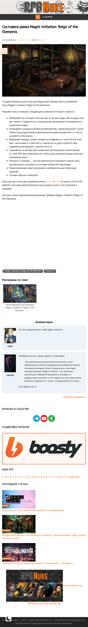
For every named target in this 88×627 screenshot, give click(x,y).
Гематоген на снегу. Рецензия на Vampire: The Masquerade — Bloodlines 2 (37, 563)
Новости (50, 271)
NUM (72, 477)
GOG (57, 181)
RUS (77, 477)
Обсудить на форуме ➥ (74, 397)
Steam (49, 181)
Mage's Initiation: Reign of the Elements (23, 271)
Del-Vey (42, 40)
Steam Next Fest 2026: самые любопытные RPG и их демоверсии (33, 510)
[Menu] (37, 17)
